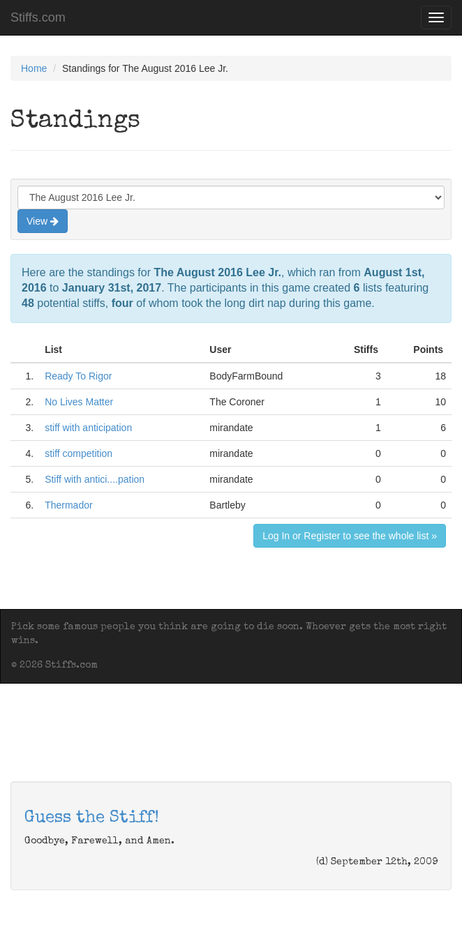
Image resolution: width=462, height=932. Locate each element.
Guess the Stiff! (91, 818)
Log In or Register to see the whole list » (349, 535)
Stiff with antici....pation (94, 479)
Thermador (68, 505)
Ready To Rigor (78, 376)
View (43, 221)
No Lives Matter (79, 401)
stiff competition (78, 453)
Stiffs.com (38, 17)
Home (34, 68)
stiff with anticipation (88, 427)
